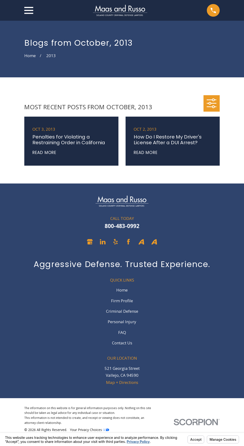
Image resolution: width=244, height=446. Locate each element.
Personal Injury (122, 321)
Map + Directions (122, 382)
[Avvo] (141, 242)
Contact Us (122, 343)
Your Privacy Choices (89, 429)
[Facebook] (128, 242)
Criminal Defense (122, 311)
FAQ (122, 332)
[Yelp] (115, 242)
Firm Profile (122, 300)
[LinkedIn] (103, 242)
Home (122, 290)
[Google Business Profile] (90, 242)
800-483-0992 (122, 226)
